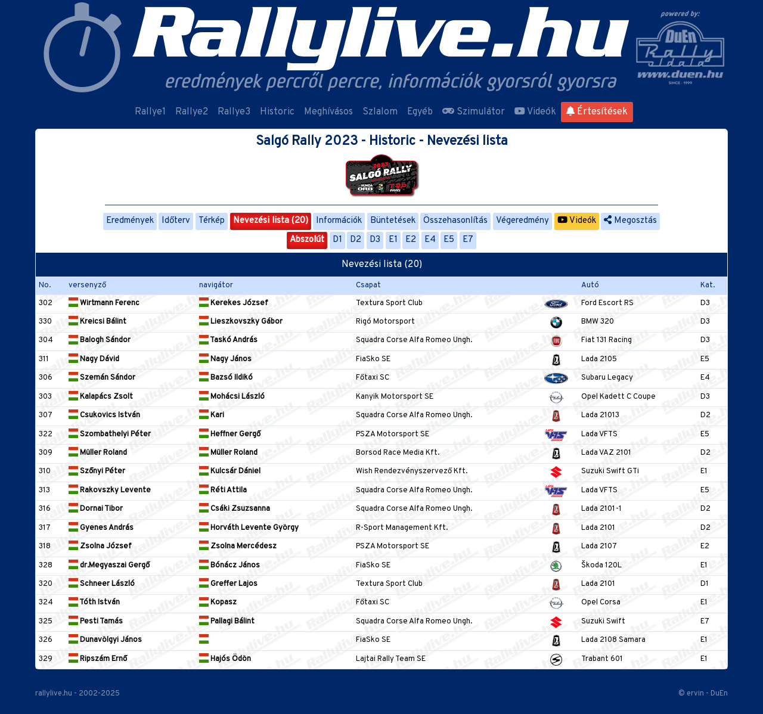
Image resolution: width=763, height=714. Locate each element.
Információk (339, 220)
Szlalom (380, 112)
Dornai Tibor (96, 509)
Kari (211, 415)
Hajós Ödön (225, 659)
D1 (337, 240)
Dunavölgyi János (105, 640)
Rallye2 (191, 112)
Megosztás (630, 220)
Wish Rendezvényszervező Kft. (411, 471)
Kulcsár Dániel (229, 471)
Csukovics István (104, 415)
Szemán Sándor (102, 378)
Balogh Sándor (100, 340)
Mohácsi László (232, 397)
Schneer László (102, 584)
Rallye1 (150, 112)
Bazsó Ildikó (226, 378)
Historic (277, 112)
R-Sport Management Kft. (402, 528)
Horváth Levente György (249, 528)
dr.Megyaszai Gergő (109, 565)
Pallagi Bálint (227, 621)
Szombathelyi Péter (110, 434)
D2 (355, 240)
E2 (410, 240)
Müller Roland (98, 453)
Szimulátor (473, 112)
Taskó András (228, 340)
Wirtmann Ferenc (104, 303)
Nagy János (225, 359)
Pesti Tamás (96, 621)
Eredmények (130, 220)
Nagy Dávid (94, 359)
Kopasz (218, 602)
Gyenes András (101, 528)
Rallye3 (234, 112)
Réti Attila (223, 490)
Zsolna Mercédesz (238, 546)
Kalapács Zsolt (101, 397)
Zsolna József (100, 546)
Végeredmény (522, 220)
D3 (375, 240)
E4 (430, 240)
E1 (393, 240)
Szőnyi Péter (97, 471)
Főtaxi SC (372, 378)
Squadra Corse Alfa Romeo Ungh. (414, 340)
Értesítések (597, 112)
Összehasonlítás (455, 220)
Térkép (211, 220)
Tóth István (94, 602)
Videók (535, 112)
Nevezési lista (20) (270, 220)
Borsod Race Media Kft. (397, 453)
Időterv (176, 220)
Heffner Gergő (229, 434)
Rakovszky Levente (110, 490)
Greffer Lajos (228, 584)
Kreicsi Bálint (97, 322)
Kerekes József (233, 303)
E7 (468, 240)
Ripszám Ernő (98, 659)
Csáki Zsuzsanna (234, 509)
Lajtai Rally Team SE (391, 659)
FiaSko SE (373, 359)
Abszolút (307, 240)
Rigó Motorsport (385, 322)
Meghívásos (328, 112)
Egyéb (420, 112)
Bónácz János (229, 565)
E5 (448, 240)
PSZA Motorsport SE (392, 434)
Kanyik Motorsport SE (394, 397)
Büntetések (392, 220)
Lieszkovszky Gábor (241, 322)
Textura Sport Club (389, 303)
